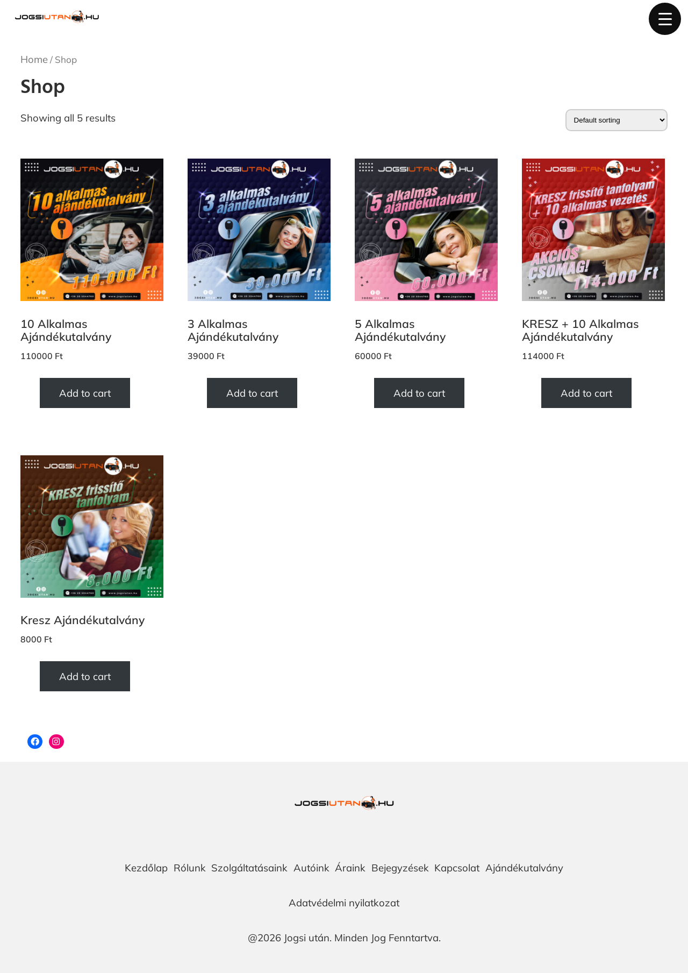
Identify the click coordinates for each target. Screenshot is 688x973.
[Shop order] (616, 120)
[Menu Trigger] (665, 19)
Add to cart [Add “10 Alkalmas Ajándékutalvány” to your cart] (85, 393)
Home (34, 59)
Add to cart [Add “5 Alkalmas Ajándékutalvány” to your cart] (419, 393)
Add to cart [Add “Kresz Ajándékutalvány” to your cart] (85, 676)
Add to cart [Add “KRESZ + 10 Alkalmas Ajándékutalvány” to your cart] (586, 393)
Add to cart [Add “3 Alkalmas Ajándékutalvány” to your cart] (252, 393)
